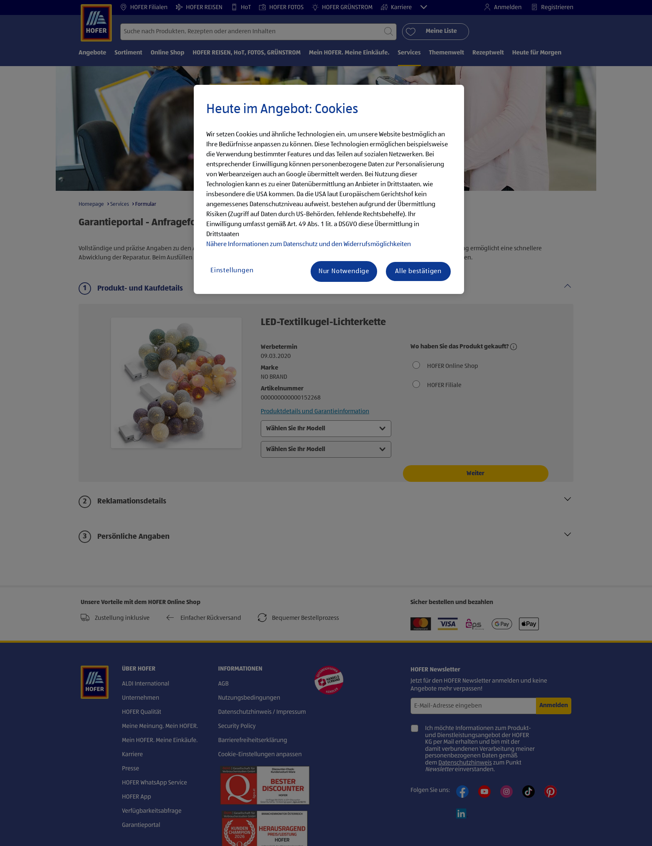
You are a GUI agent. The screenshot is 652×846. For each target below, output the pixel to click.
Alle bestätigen (418, 271)
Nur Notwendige (344, 271)
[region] (329, 189)
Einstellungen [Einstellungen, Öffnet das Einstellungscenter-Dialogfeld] (231, 270)
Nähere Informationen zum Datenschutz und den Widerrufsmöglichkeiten (308, 244)
